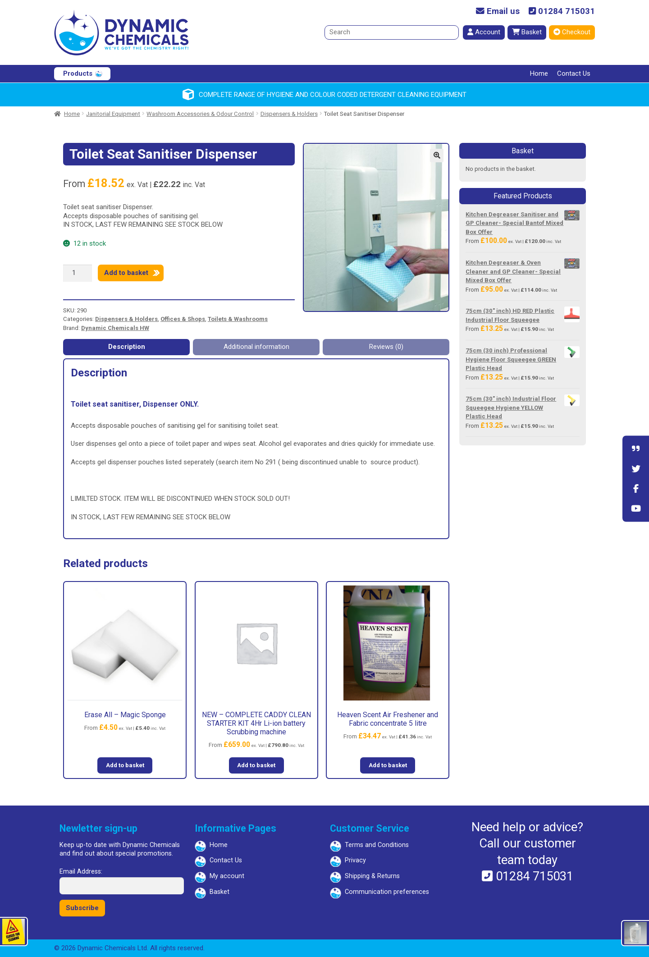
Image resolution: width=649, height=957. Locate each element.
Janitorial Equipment (113, 113)
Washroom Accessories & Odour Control (200, 113)
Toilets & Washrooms (238, 319)
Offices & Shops (182, 319)
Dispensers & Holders (289, 113)
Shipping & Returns (372, 876)
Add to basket (126, 273)
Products (77, 73)
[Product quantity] (77, 273)
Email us (498, 11)
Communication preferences (387, 892)
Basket (527, 32)
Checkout (571, 32)
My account (227, 876)
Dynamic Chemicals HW (115, 328)
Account (483, 32)
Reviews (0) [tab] (386, 347)
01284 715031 (562, 11)
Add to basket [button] (125, 765)
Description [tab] (126, 347)
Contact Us (573, 73)
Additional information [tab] (256, 347)
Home (539, 73)
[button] (436, 155)
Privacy (355, 860)
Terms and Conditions (377, 845)
